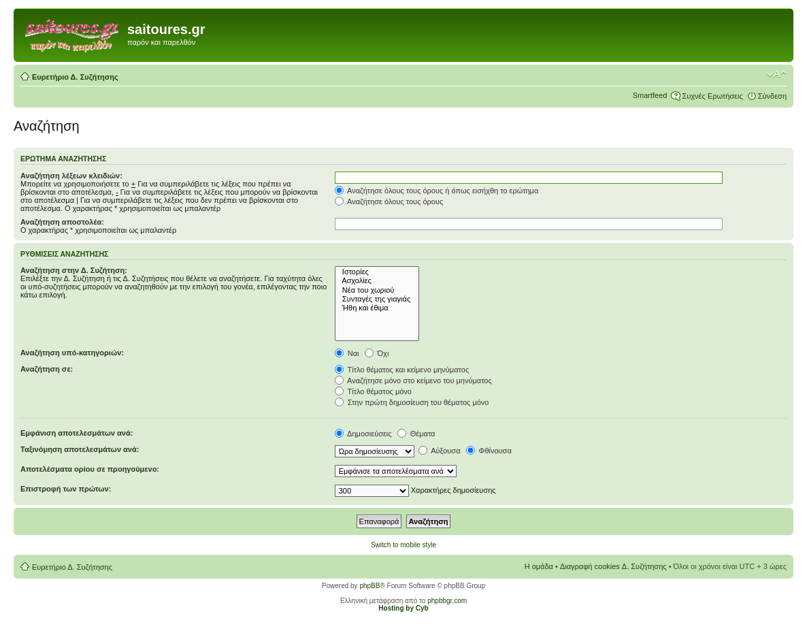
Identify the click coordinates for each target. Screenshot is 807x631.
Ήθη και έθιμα (377, 308)
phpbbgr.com (447, 600)
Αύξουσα (439, 451)
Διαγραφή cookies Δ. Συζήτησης (613, 566)
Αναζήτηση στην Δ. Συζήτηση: (73, 270)
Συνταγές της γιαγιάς (377, 299)
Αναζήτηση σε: (46, 369)
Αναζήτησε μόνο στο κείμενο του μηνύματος (413, 380)
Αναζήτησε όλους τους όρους (389, 201)
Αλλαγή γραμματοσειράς (777, 74)
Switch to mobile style (403, 545)
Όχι (377, 353)
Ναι (347, 353)
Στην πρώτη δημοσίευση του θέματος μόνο (412, 402)
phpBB (369, 585)
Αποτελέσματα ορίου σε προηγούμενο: (89, 469)
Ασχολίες (377, 280)
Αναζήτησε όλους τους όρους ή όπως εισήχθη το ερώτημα (437, 191)
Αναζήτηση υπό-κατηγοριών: (72, 353)
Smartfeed (650, 95)
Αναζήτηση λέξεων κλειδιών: (71, 176)
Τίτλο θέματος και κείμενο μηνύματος (402, 370)
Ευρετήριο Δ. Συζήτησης (75, 77)
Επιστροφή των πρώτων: (65, 489)
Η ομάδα (539, 566)
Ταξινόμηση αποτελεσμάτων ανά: (79, 449)
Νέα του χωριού (377, 290)
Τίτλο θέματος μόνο (373, 391)
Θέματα (416, 434)
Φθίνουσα (489, 451)
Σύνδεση (772, 96)
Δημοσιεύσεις (363, 434)
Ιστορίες (377, 272)
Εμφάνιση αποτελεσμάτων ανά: (76, 433)
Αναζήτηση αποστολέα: (62, 222)
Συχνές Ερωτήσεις (712, 96)
